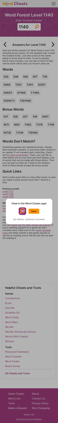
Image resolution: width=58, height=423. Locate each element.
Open (34, 211)
